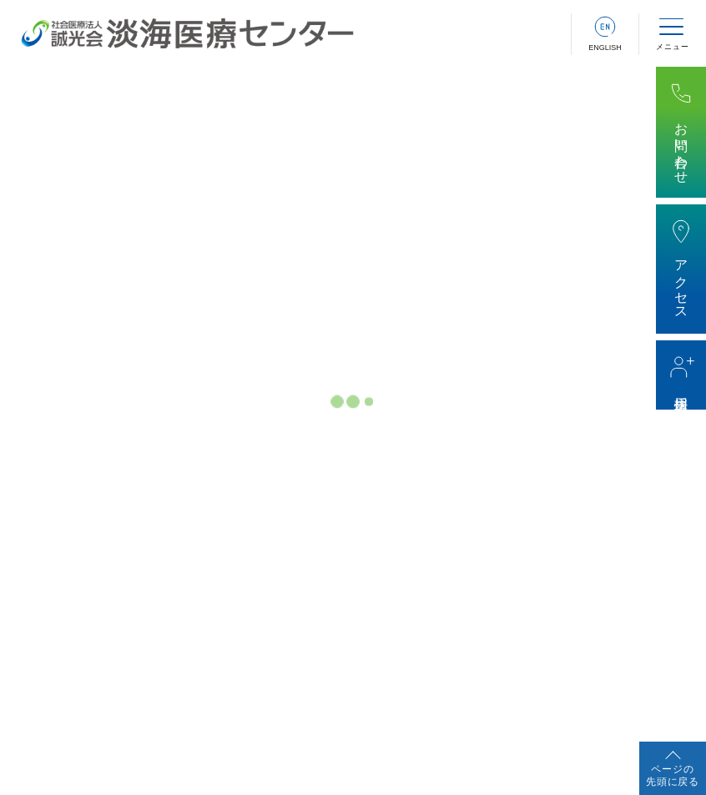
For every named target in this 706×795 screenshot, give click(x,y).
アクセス (681, 282)
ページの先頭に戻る (672, 775)
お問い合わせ (681, 145)
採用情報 (681, 388)
